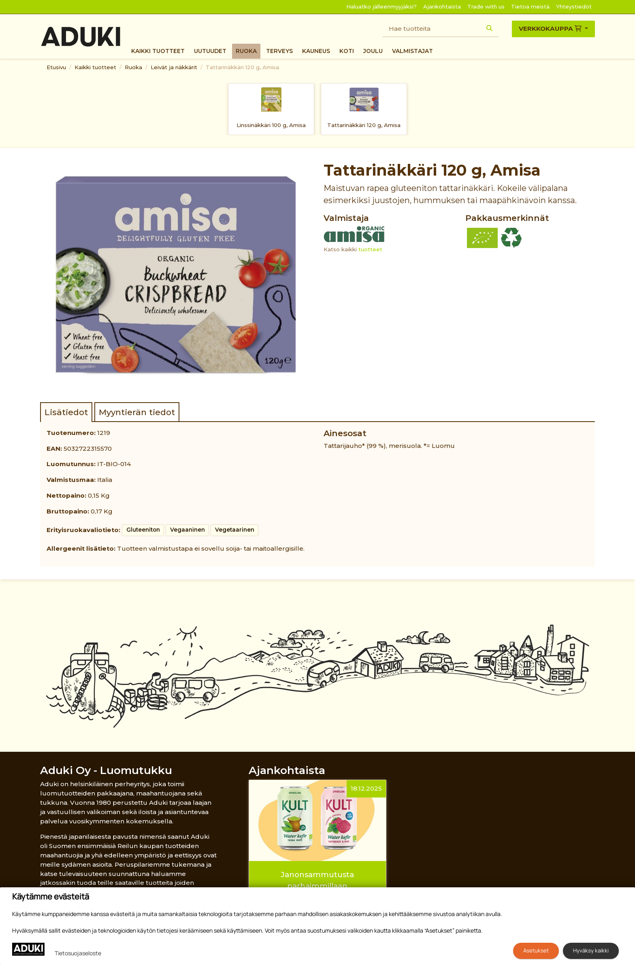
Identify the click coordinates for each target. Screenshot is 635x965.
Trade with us (486, 6)
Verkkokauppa (551, 28)
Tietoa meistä (530, 6)
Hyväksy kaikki (591, 950)
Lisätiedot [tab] (66, 412)
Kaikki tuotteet (158, 51)
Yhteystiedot (574, 6)
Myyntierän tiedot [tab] (137, 412)
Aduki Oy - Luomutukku (106, 770)
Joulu (373, 51)
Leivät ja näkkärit (174, 67)
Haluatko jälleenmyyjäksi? (381, 6)
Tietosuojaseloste (78, 953)
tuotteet (370, 249)
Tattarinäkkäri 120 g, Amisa (242, 67)
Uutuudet (210, 51)
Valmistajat (412, 51)
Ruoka (246, 51)
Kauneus (316, 51)
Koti (346, 51)
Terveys (279, 51)
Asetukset (536, 950)
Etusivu (56, 67)
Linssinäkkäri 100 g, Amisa (271, 125)
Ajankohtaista (442, 6)
